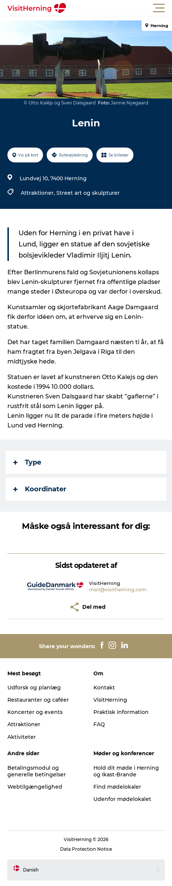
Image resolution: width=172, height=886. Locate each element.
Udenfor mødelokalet (122, 799)
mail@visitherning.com (117, 589)
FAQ (99, 724)
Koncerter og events (35, 712)
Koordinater (39, 489)
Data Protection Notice (86, 849)
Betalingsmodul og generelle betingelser (36, 771)
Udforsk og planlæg (34, 687)
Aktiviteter (21, 737)
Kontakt (104, 687)
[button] (119, 8)
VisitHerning (110, 699)
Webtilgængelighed (34, 786)
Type (27, 462)
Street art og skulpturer (88, 193)
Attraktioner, (38, 193)
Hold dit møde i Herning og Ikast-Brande (126, 771)
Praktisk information (121, 712)
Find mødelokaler (117, 786)
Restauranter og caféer (38, 699)
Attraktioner (23, 724)
